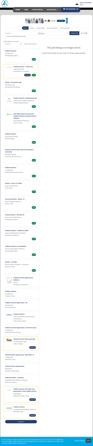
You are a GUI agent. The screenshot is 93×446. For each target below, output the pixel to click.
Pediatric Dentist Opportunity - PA (16, 303)
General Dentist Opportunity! (14, 366)
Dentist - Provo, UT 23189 (13, 183)
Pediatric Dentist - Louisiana (14, 377)
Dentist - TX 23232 (11, 262)
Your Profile (37, 10)
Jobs (26, 10)
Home (18, 10)
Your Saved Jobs (65, 28)
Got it (88, 440)
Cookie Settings (79, 440)
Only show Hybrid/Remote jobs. (16, 36)
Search (25, 28)
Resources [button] (51, 10)
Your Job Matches (52, 28)
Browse (32, 28)
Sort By (7, 44)
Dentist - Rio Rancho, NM (13, 82)
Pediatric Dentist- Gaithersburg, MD (25, 98)
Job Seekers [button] (70, 9)
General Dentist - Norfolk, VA (14, 215)
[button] (84, 33)
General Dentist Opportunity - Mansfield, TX (19, 355)
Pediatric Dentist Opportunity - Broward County (20, 328)
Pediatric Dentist (10, 51)
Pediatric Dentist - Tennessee (23, 66)
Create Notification (31, 44)
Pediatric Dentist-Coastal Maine (15, 246)
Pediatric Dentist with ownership (24, 339)
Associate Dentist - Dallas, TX (15, 199)
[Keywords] (20, 33)
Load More (21, 422)
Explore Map (41, 28)
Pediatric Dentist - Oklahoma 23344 (16, 230)
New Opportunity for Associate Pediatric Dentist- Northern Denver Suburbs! (24, 116)
